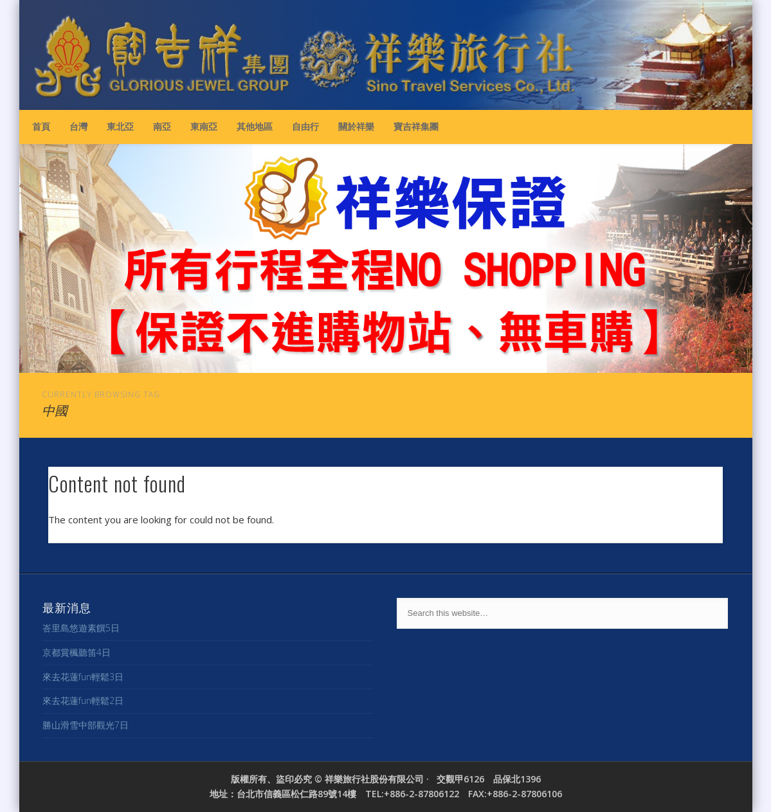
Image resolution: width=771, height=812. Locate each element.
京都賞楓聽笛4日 (76, 652)
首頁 (41, 126)
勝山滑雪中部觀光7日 (85, 725)
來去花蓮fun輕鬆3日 (82, 677)
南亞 (162, 126)
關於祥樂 (356, 126)
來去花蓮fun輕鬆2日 (82, 700)
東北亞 (120, 126)
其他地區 (255, 126)
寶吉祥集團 (416, 126)
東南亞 (203, 126)
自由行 (305, 126)
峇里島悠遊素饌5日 (81, 628)
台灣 (78, 126)
